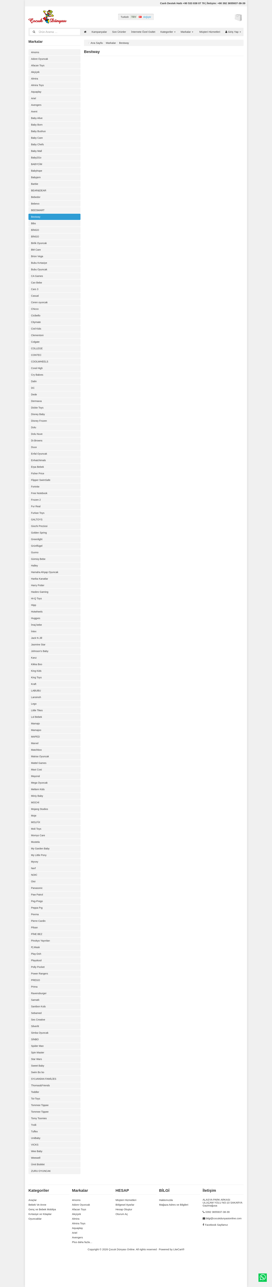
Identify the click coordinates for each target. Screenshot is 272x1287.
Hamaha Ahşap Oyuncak (45, 585)
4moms (35, 52)
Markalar (187, 31)
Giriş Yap (233, 31)
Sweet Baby (38, 1092)
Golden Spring (39, 545)
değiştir (147, 17)
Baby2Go (36, 160)
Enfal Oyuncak (39, 464)
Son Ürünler (119, 31)
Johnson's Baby (40, 666)
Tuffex (34, 1159)
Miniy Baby (37, 815)
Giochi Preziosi (39, 538)
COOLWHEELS (40, 369)
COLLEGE (37, 355)
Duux (34, 457)
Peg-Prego (37, 923)
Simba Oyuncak (40, 1058)
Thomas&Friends (41, 1112)
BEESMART (38, 214)
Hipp (33, 619)
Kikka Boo (37, 680)
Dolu (33, 437)
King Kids (36, 686)
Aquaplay (36, 92)
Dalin (34, 389)
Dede (34, 403)
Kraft (34, 700)
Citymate (36, 328)
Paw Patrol (37, 916)
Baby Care (37, 139)
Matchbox (36, 767)
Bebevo (35, 207)
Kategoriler (168, 31)
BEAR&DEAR (39, 193)
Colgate (35, 349)
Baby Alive (37, 119)
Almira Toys (37, 85)
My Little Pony (39, 876)
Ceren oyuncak (40, 308)
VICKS (35, 1173)
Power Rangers (40, 997)
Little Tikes (37, 727)
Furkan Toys (38, 524)
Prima (34, 1011)
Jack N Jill (37, 653)
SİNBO (35, 1065)
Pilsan (34, 950)
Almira (35, 79)
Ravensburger (39, 1017)
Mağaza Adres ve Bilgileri (173, 1233)
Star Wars (36, 1085)
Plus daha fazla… (82, 1271)
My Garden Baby (41, 869)
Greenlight (37, 551)
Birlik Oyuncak (39, 247)
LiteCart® (178, 1278)
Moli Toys (36, 848)
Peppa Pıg (37, 930)
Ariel (33, 99)
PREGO (35, 1004)
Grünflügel (37, 558)
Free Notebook (39, 504)
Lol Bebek (37, 734)
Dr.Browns (37, 450)
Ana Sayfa (97, 42)
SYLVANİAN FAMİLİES (44, 1105)
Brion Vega (37, 261)
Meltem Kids (38, 808)
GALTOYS (37, 531)
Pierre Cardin (38, 943)
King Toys (36, 693)
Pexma (35, 936)
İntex (34, 646)
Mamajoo (36, 747)
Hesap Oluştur (124, 1238)
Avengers (36, 106)
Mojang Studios (40, 828)
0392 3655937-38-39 (217, 1241)
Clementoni (37, 342)
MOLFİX (36, 842)
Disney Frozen (39, 430)
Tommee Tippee (40, 1132)
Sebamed (36, 1038)
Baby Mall (36, 153)
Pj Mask (35, 970)
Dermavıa (36, 410)
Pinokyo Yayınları (41, 963)
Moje (34, 835)
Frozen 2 (36, 511)
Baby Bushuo (38, 133)
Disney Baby (38, 423)
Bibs (33, 227)
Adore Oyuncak (40, 58)
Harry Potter (38, 599)
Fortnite (35, 497)
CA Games (37, 281)
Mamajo (35, 740)
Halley (34, 578)
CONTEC (36, 362)
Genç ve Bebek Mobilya (42, 1238)
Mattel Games (39, 781)
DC (33, 396)
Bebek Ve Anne (37, 1233)
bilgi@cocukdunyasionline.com (223, 1247)
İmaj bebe (36, 639)
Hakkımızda (166, 1229)
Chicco (35, 315)
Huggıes (36, 632)
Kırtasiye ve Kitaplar (40, 1243)
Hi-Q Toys (36, 612)
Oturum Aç (122, 1243)
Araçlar (32, 1229)
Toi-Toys (36, 1125)
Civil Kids (36, 335)
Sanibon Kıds (38, 1031)
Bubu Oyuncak (39, 274)
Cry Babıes (37, 382)
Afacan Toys (38, 65)
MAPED (35, 754)
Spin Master (38, 1078)
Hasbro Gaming (40, 605)
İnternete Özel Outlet (143, 31)
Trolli (34, 1152)
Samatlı (35, 1024)
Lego (34, 720)
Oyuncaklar (35, 1247)
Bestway (36, 220)
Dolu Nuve (37, 443)
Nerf (33, 889)
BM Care (36, 254)
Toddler (35, 1119)
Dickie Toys (37, 416)
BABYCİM (37, 166)
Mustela (35, 862)
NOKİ (34, 896)
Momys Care (38, 855)
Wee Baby (37, 1179)
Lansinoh (36, 713)
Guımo (35, 565)
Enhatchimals (39, 470)
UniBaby (36, 1166)
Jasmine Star (38, 659)
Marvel (35, 761)
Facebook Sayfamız (216, 1254)
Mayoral (35, 794)
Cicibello (36, 322)
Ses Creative (38, 1044)
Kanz (34, 673)
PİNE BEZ (37, 957)
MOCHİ (35, 821)
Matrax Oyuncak (40, 774)
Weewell (36, 1186)
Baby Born (37, 126)
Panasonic (37, 909)
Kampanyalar (99, 31)
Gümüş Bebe (38, 572)
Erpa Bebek (38, 477)
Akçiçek (35, 72)
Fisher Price (38, 484)
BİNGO (35, 234)
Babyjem (36, 180)
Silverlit (35, 1051)
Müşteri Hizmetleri (209, 31)
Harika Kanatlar (40, 592)
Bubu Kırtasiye (39, 268)
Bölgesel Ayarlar (125, 1233)
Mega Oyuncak (40, 801)
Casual (35, 301)
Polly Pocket (38, 990)
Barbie (35, 187)
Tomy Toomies (39, 1146)
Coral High (37, 376)
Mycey (35, 882)
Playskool (36, 984)
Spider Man (37, 1071)
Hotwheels (37, 626)
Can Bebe (37, 288)
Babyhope (37, 173)
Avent (34, 112)
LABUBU (36, 707)
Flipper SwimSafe (41, 491)
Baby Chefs (38, 146)
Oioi (33, 903)
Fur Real (36, 518)
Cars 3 (35, 295)
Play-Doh (36, 977)
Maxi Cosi (36, 788)
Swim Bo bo (38, 1098)
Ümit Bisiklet (38, 1193)
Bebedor (36, 200)
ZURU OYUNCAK (41, 1200)
